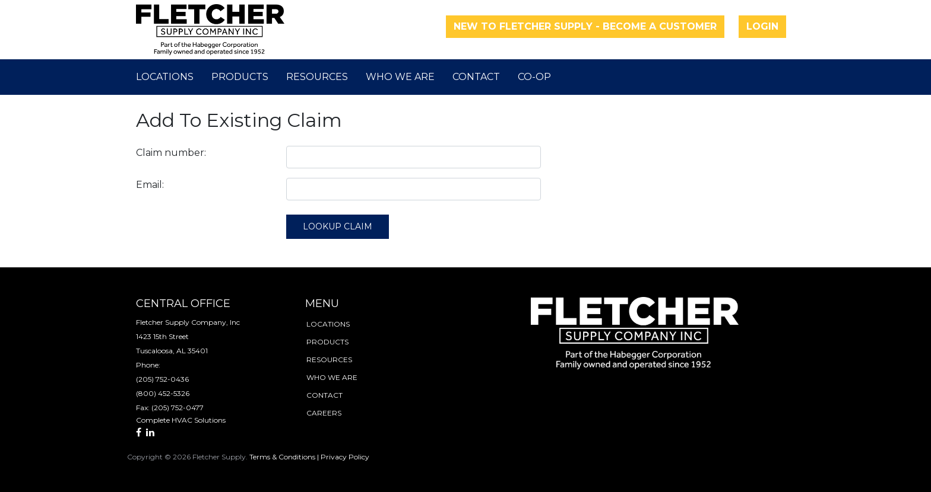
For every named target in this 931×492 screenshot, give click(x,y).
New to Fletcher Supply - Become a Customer (585, 26)
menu (322, 303)
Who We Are (400, 76)
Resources (317, 76)
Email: (150, 184)
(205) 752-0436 (162, 379)
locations (328, 324)
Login (762, 26)
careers (323, 412)
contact (324, 395)
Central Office (183, 303)
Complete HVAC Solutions (181, 420)
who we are (331, 377)
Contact (476, 76)
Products (239, 76)
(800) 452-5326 (162, 393)
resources (329, 359)
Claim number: (171, 152)
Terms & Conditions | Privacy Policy (309, 456)
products (327, 341)
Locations (165, 76)
